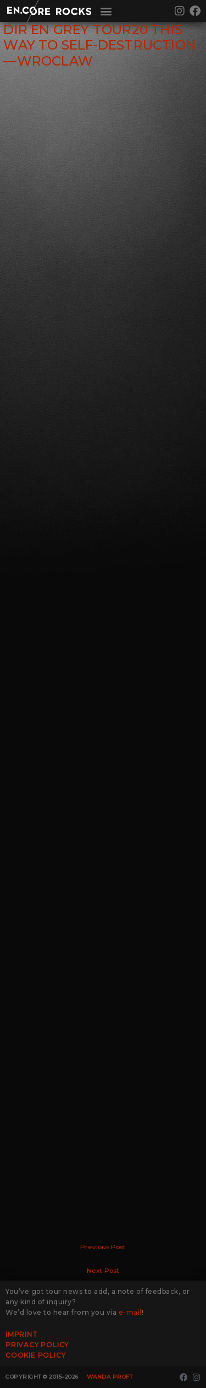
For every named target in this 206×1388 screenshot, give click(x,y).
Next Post (103, 1271)
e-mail (130, 1312)
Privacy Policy (37, 1345)
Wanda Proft (110, 1376)
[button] (106, 11)
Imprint (21, 1334)
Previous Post (103, 1247)
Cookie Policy (35, 1355)
